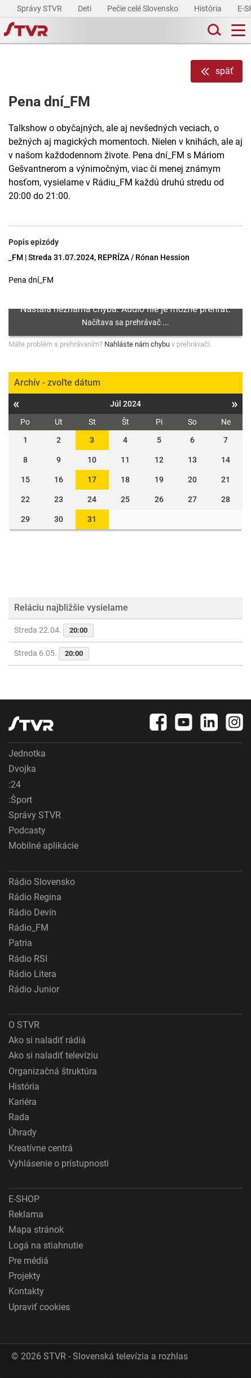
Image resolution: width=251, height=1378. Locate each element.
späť (217, 71)
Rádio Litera (32, 974)
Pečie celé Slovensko (143, 8)
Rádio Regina (34, 897)
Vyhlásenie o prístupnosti (58, 1163)
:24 (14, 784)
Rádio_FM (28, 927)
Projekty (24, 1276)
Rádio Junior (33, 989)
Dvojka (22, 768)
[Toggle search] (213, 30)
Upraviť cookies (39, 1307)
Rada (18, 1117)
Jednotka (27, 753)
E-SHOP (23, 1199)
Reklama (25, 1214)
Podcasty (27, 830)
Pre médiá (28, 1260)
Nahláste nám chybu (137, 344)
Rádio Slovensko (41, 881)
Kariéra (22, 1101)
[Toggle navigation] (238, 30)
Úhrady (22, 1132)
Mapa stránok (36, 1229)
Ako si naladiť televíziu (53, 1055)
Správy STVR (40, 8)
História (208, 8)
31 (91, 519)
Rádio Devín (32, 912)
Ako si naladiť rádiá (47, 1040)
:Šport (20, 799)
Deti (85, 8)
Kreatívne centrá (40, 1148)
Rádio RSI (27, 958)
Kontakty (26, 1291)
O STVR (23, 1025)
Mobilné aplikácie (43, 845)
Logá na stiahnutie (45, 1245)
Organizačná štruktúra (52, 1071)
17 (91, 479)
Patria (20, 943)
